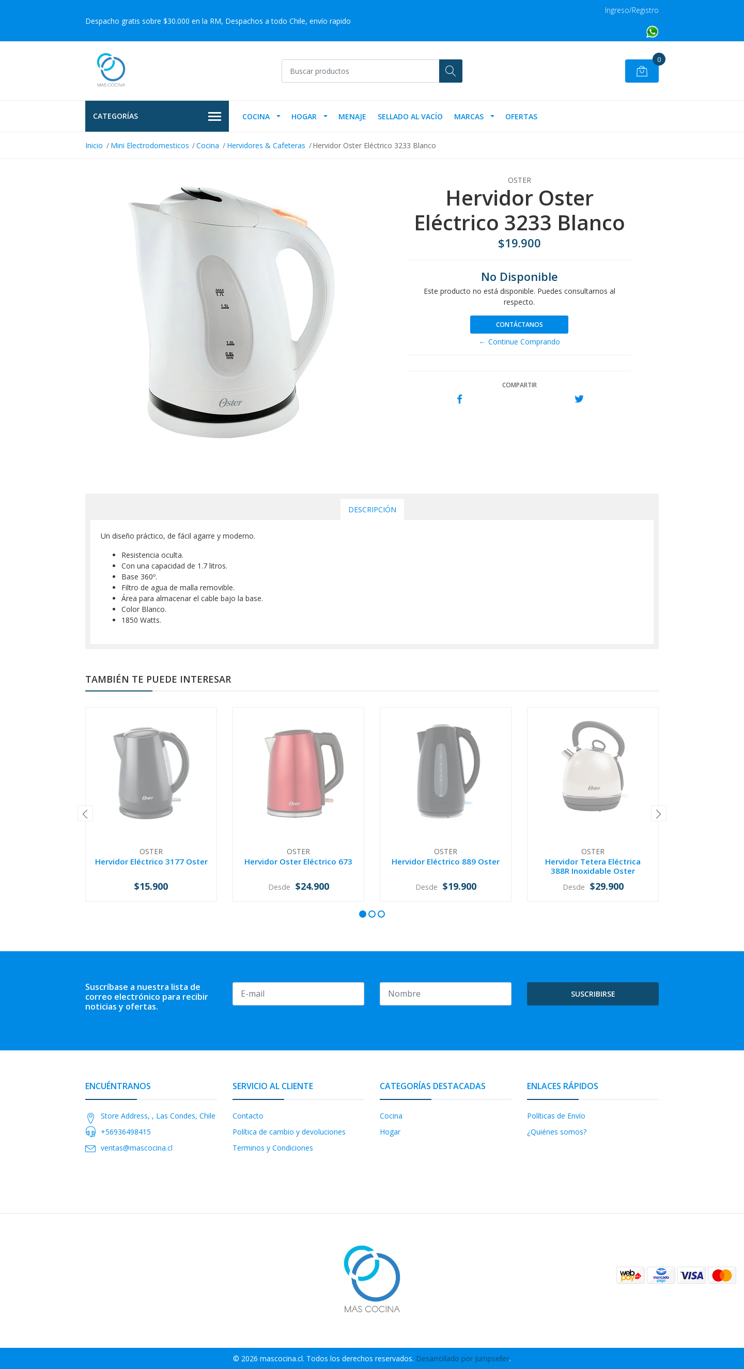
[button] (362, 914)
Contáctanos (519, 324)
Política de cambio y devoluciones (289, 1132)
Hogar (304, 116)
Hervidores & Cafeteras (266, 145)
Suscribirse (593, 994)
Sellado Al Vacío (410, 116)
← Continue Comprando (519, 342)
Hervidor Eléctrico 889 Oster (446, 861)
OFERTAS (521, 116)
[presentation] (85, 813)
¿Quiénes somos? (556, 1132)
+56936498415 (126, 1132)
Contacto (248, 1116)
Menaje (352, 116)
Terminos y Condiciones (273, 1148)
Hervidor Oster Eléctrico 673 (298, 861)
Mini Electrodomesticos (150, 145)
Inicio (94, 145)
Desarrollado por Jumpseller (462, 1358)
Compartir (519, 385)
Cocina (256, 116)
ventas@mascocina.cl (137, 1148)
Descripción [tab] (372, 509)
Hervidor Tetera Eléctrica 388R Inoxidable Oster (593, 866)
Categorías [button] (157, 116)
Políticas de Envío (556, 1116)
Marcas (469, 116)
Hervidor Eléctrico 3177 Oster (151, 861)
